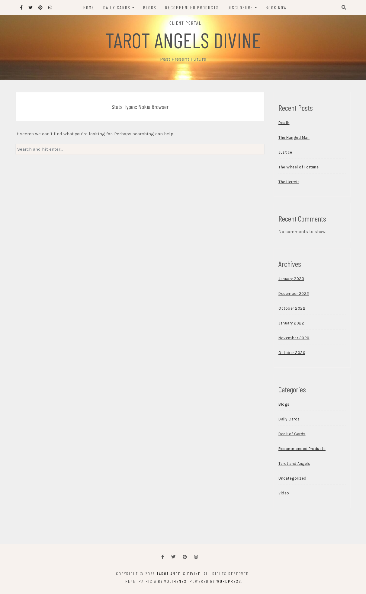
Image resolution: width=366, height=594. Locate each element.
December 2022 (293, 293)
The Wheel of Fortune (298, 167)
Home (89, 7)
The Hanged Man (294, 137)
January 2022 (291, 323)
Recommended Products (192, 7)
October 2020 (291, 352)
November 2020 (294, 338)
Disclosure (240, 7)
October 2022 (291, 308)
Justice (285, 152)
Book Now (276, 7)
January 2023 (291, 278)
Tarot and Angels (294, 463)
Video (283, 493)
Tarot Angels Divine (183, 40)
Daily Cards (116, 7)
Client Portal (185, 23)
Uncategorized (292, 478)
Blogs (149, 7)
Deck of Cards (292, 434)
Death (284, 122)
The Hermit (288, 182)
